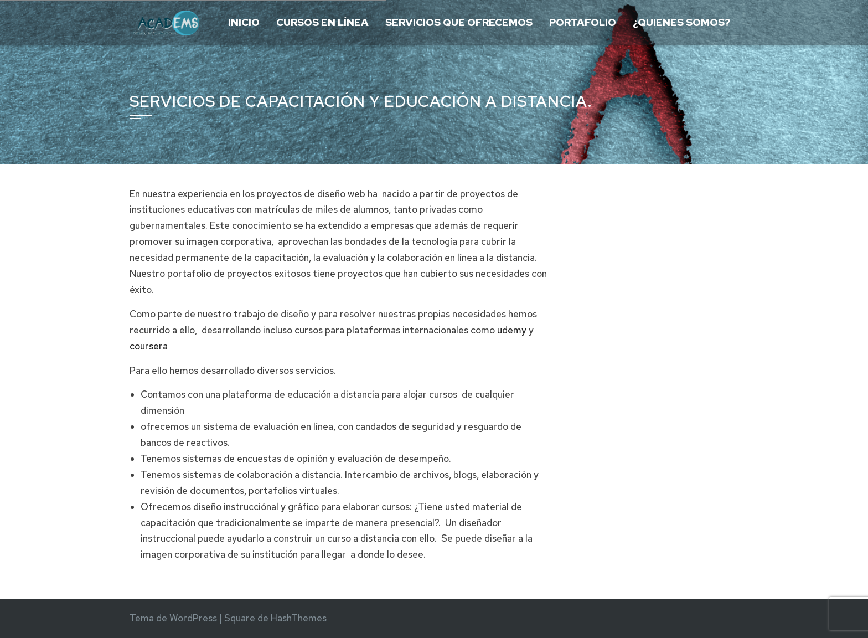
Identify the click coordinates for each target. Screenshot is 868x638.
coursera (149, 346)
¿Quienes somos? (681, 22)
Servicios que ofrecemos (459, 22)
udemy (511, 330)
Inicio (244, 22)
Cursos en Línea (322, 22)
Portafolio (582, 22)
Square (239, 618)
